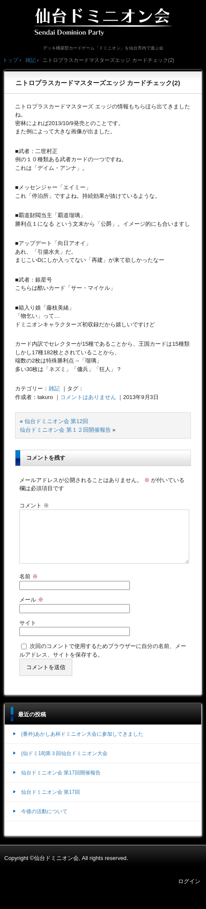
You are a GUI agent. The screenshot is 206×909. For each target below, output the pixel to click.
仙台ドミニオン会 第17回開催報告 (61, 783)
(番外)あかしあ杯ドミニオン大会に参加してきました (82, 744)
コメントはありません (88, 397)
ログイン (189, 891)
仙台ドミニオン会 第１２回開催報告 (65, 430)
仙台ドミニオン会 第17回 (50, 802)
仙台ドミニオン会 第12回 (56, 421)
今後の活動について (44, 822)
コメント (34, 505)
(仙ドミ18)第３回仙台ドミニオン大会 (64, 764)
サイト (27, 633)
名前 (28, 586)
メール (31, 610)
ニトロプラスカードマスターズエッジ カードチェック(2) (97, 82)
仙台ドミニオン (103, 21)
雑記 (54, 388)
